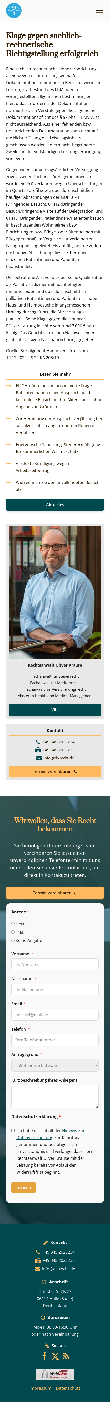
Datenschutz (68, 1388)
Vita (55, 710)
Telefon (18, 1029)
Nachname (21, 979)
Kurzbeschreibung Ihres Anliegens (44, 1080)
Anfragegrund (24, 1054)
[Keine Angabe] (13, 940)
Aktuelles (55, 504)
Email (16, 1004)
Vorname (20, 954)
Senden (24, 1187)
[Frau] (13, 932)
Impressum (40, 1388)
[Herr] (13, 923)
